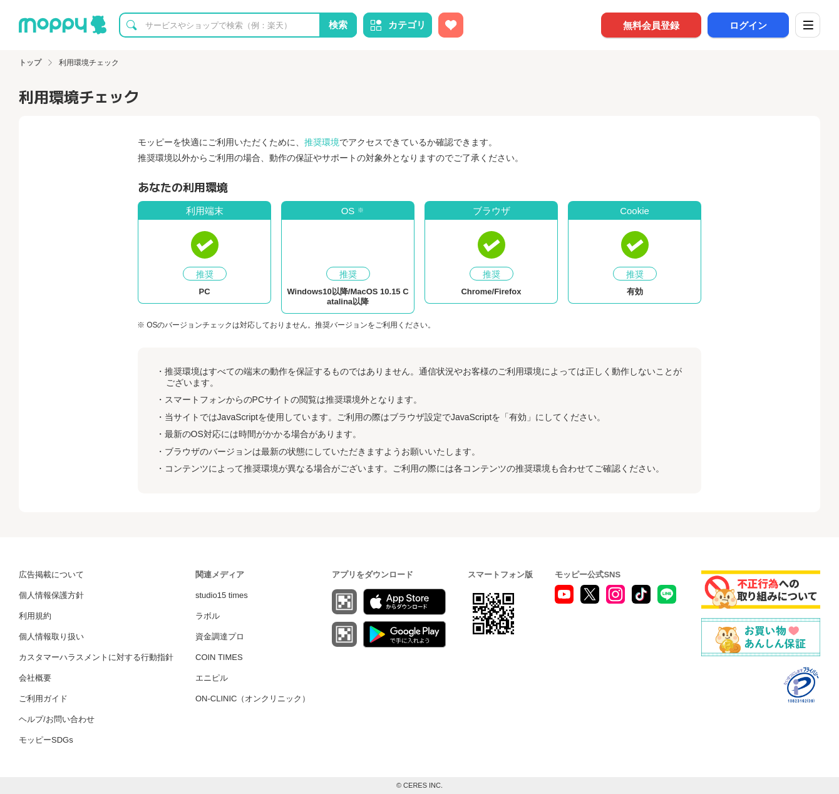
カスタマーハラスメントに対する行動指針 (96, 657)
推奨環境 (321, 142)
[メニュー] (807, 25)
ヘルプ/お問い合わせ (57, 719)
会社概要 (35, 678)
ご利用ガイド (43, 698)
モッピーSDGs (46, 740)
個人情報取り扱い (51, 636)
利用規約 (35, 616)
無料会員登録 (651, 25)
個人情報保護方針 (51, 595)
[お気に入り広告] (450, 25)
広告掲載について (51, 574)
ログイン (748, 25)
